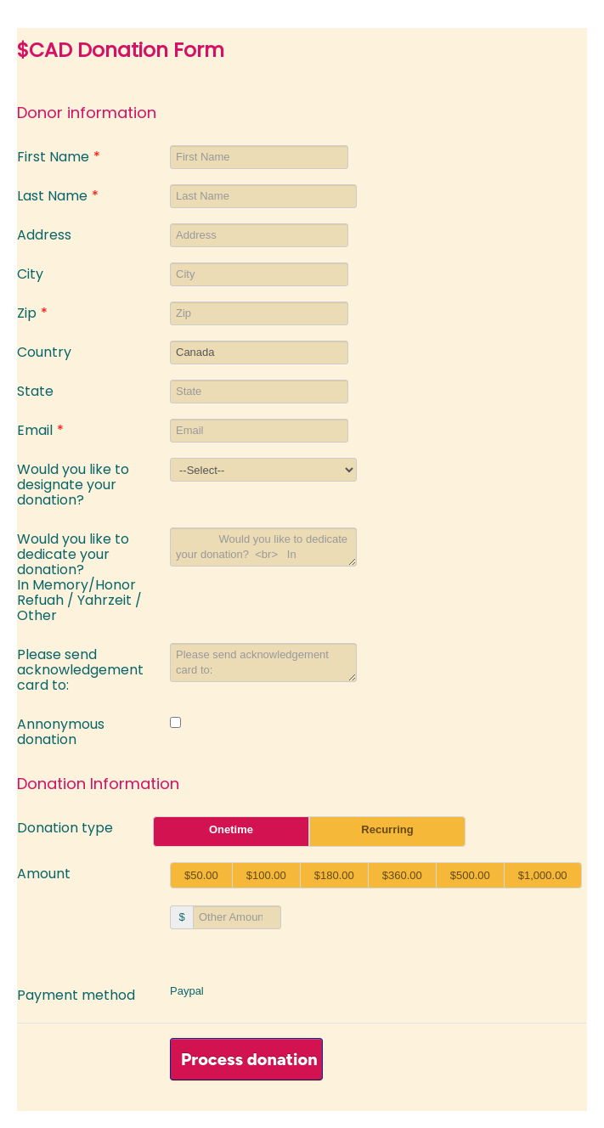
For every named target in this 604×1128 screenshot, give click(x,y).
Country (44, 351)
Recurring (387, 829)
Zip (32, 312)
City (30, 273)
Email (40, 429)
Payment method (76, 994)
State (35, 390)
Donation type (65, 827)
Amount (44, 873)
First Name (58, 156)
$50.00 (201, 875)
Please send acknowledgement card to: (80, 669)
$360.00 (402, 875)
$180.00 (334, 875)
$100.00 (266, 875)
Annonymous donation (60, 730)
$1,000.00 (542, 875)
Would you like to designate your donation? (73, 484)
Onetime (231, 829)
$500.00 (470, 875)
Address (44, 234)
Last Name (58, 195)
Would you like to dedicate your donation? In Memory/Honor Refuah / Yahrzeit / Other (79, 576)
